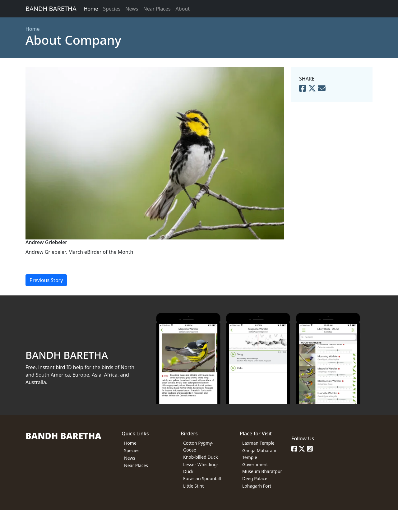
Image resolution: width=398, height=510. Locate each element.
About (183, 8)
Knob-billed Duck (200, 457)
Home (91, 8)
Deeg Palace (254, 478)
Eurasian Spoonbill (202, 478)
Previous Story (46, 280)
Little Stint (193, 486)
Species (111, 8)
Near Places (156, 8)
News (131, 8)
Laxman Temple (258, 443)
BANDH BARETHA (50, 8)
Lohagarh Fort (256, 486)
